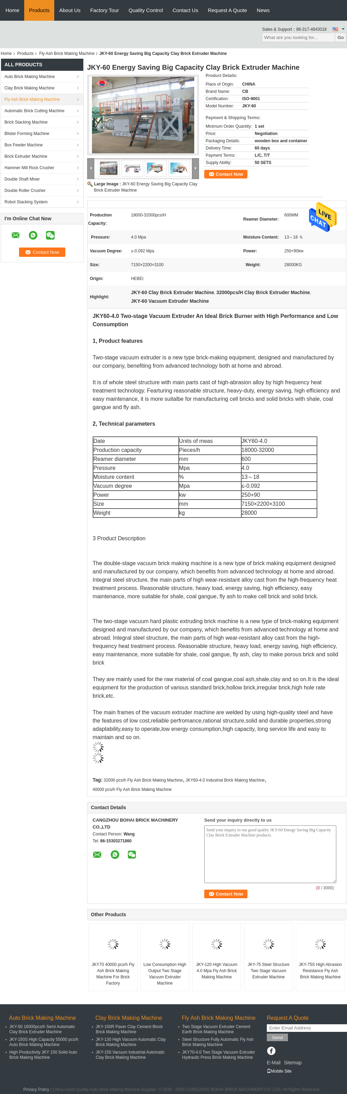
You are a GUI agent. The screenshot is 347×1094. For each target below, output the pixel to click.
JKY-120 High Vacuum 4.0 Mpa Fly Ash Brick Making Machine (216, 970)
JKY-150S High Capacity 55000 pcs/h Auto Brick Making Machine (43, 1042)
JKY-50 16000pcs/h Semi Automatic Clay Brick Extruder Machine (42, 1029)
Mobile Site (279, 1071)
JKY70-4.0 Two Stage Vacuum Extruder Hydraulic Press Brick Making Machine (218, 1055)
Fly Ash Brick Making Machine (66, 53)
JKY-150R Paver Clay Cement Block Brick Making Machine (129, 1029)
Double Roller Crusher (25, 190)
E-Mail (274, 1062)
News (263, 10)
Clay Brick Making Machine (29, 88)
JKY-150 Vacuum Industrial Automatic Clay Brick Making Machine (130, 1055)
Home (12, 10)
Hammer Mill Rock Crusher (29, 167)
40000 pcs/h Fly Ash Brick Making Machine (132, 789)
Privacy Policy (36, 1089)
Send (277, 1037)
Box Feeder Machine (23, 145)
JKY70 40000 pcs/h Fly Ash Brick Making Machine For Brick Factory (113, 974)
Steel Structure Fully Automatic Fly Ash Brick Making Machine (218, 1042)
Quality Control (146, 10)
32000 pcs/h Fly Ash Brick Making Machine (143, 780)
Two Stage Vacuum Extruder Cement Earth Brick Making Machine (216, 1029)
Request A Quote (227, 10)
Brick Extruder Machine (25, 156)
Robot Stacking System (26, 202)
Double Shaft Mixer (22, 179)
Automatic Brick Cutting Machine (34, 110)
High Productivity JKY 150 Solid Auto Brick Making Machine (43, 1055)
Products (39, 10)
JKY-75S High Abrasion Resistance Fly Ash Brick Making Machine (320, 970)
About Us (70, 10)
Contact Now (229, 174)
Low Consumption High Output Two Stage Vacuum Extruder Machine (164, 974)
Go (340, 37)
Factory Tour (104, 10)
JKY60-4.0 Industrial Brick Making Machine (225, 780)
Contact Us (185, 10)
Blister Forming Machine (26, 133)
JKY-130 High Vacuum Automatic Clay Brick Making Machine (131, 1042)
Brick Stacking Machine (26, 122)
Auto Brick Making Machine (29, 76)
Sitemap (292, 1062)
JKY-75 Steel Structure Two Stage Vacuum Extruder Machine (269, 970)
